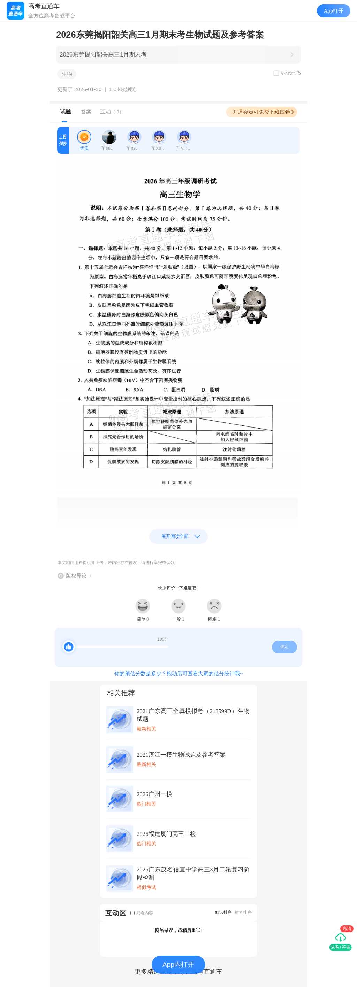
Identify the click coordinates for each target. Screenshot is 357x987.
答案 (86, 111)
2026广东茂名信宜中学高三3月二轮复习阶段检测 (193, 873)
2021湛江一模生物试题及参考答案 (181, 754)
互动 (112, 111)
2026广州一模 (154, 794)
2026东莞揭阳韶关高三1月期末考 (103, 54)
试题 (65, 111)
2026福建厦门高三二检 (166, 834)
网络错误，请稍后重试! (178, 930)
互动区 (115, 913)
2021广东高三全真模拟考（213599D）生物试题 (193, 715)
